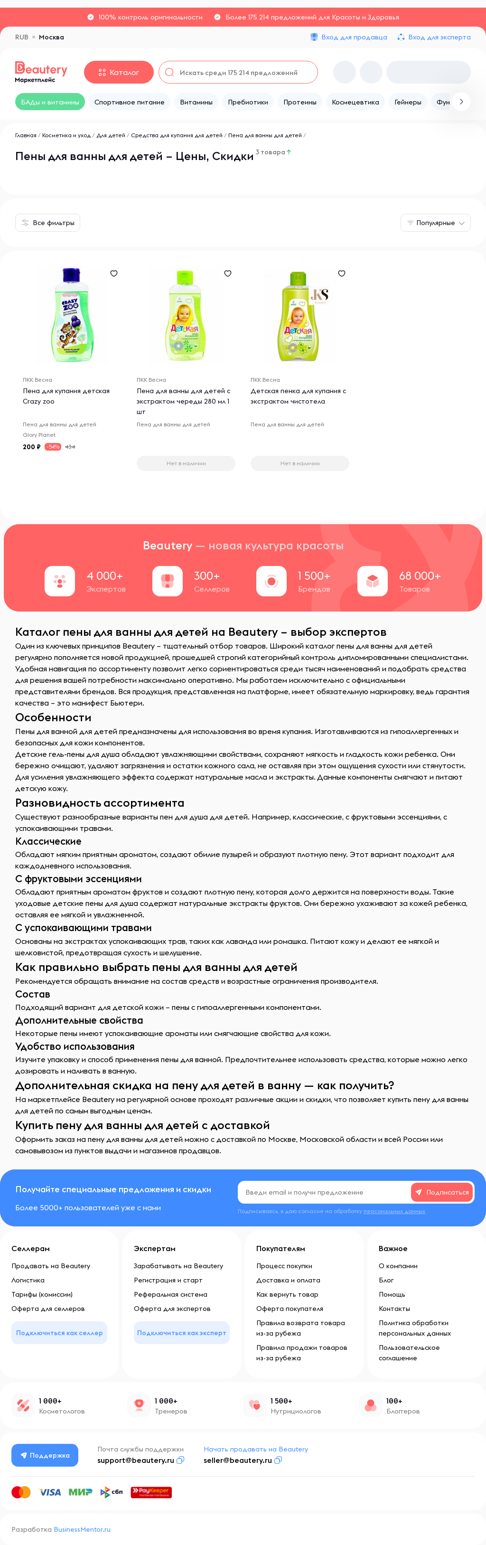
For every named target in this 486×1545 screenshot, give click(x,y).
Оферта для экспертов (172, 1308)
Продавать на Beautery (50, 1266)
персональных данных (394, 1211)
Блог (386, 1280)
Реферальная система (170, 1294)
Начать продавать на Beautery (256, 1449)
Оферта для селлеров (48, 1308)
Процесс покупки (284, 1266)
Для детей (110, 135)
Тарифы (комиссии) (42, 1294)
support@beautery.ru (135, 1460)
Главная (26, 135)
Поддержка (45, 1455)
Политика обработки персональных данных (415, 1328)
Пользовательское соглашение (409, 1352)
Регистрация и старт (168, 1280)
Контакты (394, 1308)
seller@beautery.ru (238, 1460)
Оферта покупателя (289, 1308)
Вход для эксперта (439, 37)
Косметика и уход (66, 135)
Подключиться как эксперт (181, 1332)
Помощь (392, 1294)
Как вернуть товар (287, 1294)
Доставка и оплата (288, 1280)
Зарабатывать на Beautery (178, 1266)
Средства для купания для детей (177, 135)
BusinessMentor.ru (82, 1529)
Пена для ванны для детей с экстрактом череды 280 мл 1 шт (183, 401)
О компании (398, 1266)
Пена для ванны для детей (265, 135)
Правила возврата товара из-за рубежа (300, 1328)
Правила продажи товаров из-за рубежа (301, 1352)
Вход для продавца (354, 37)
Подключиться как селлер (59, 1332)
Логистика (28, 1280)
